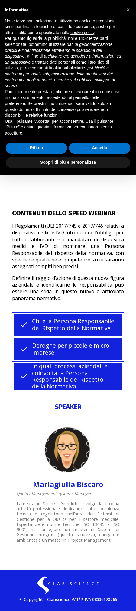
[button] (128, 9)
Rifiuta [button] (36, 147)
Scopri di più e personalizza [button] (68, 162)
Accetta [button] (99, 147)
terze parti (98, 38)
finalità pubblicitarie (67, 67)
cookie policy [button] (82, 32)
